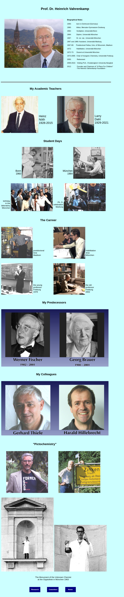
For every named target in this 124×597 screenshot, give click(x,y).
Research (35, 589)
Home (70, 589)
